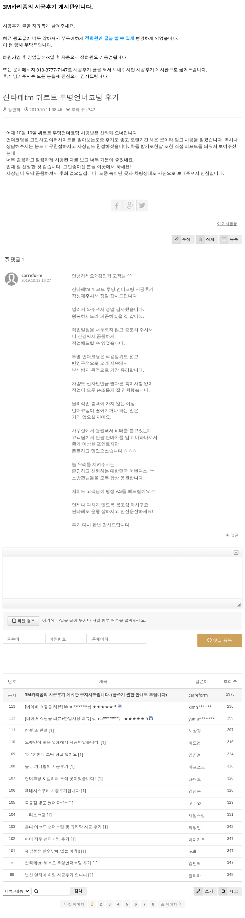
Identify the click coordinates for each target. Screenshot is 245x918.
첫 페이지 (73, 904)
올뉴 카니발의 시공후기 (46, 766)
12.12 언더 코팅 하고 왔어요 (51, 754)
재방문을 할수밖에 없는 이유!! (52, 851)
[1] (51, 730)
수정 (181, 239)
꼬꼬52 (195, 803)
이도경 (194, 743)
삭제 (205, 239)
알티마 (194, 876)
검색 (78, 891)
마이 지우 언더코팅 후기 (47, 839)
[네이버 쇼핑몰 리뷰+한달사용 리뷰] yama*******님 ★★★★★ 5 (86, 718)
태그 (228, 891)
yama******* (201, 719)
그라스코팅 (35, 815)
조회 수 (230, 682)
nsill (192, 851)
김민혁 (194, 864)
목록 (228, 239)
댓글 (232, 535)
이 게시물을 (227, 223)
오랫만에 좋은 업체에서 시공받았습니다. (62, 742)
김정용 (194, 791)
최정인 (194, 828)
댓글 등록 (219, 640)
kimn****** (200, 707)
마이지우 (196, 840)
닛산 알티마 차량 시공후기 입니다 (56, 875)
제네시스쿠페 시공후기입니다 (52, 791)
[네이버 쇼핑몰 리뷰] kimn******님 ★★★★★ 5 (71, 707)
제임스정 (196, 816)
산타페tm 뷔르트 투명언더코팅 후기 (61, 97)
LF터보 (194, 779)
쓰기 (203, 891)
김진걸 (194, 755)
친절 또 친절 (36, 730)
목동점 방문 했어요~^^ (46, 803)
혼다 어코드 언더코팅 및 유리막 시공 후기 (63, 827)
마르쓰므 (196, 767)
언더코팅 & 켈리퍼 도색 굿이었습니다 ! (61, 779)
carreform (31, 275)
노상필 (194, 731)
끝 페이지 (171, 904)
